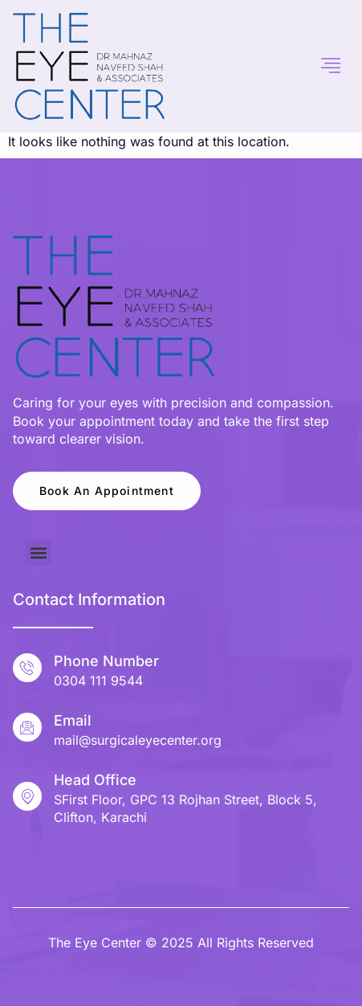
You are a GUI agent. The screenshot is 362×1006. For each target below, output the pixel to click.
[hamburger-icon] (331, 66)
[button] (38, 552)
